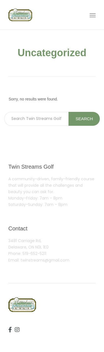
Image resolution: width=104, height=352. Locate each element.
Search (84, 118)
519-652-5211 (34, 253)
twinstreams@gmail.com (45, 260)
